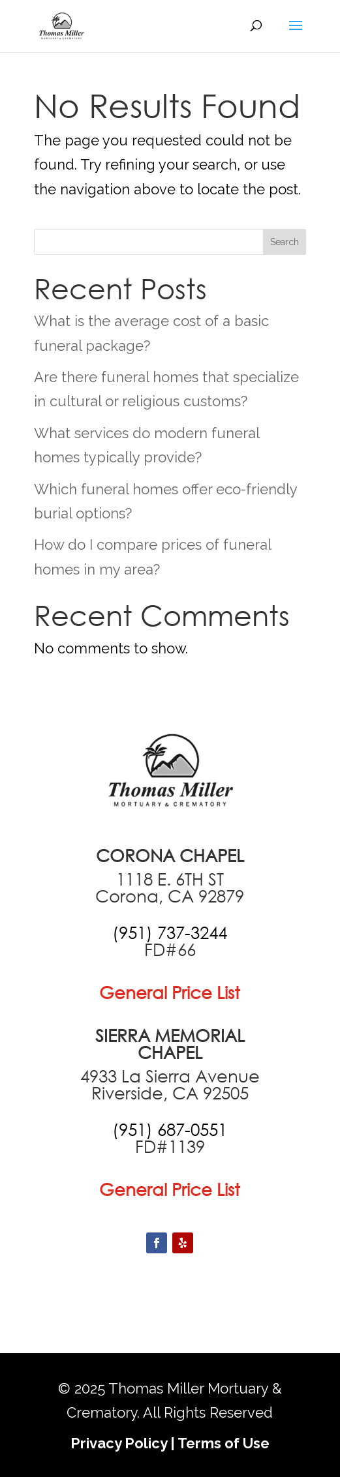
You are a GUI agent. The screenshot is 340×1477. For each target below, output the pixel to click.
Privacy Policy (118, 1443)
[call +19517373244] (169, 932)
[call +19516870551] (169, 1129)
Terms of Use (224, 1443)
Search (284, 242)
